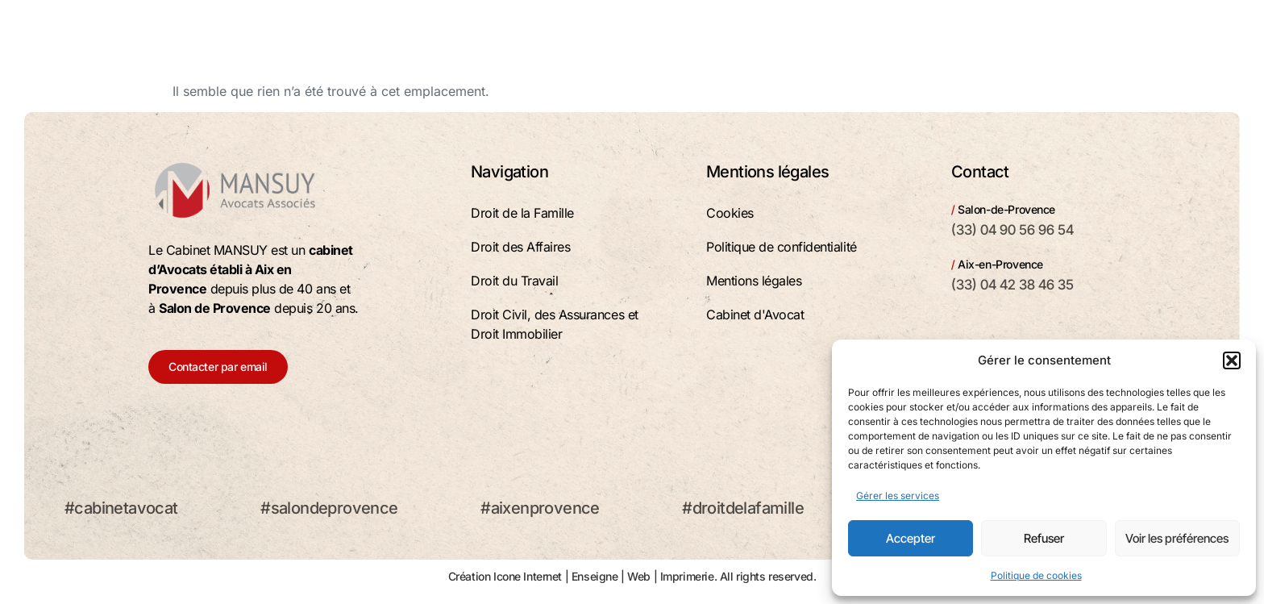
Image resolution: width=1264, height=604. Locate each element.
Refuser (1044, 538)
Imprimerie (687, 576)
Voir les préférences (1177, 538)
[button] (1232, 360)
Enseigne (595, 576)
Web (639, 576)
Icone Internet (527, 576)
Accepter (910, 538)
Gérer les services (897, 495)
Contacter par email (218, 366)
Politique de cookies (1036, 575)
